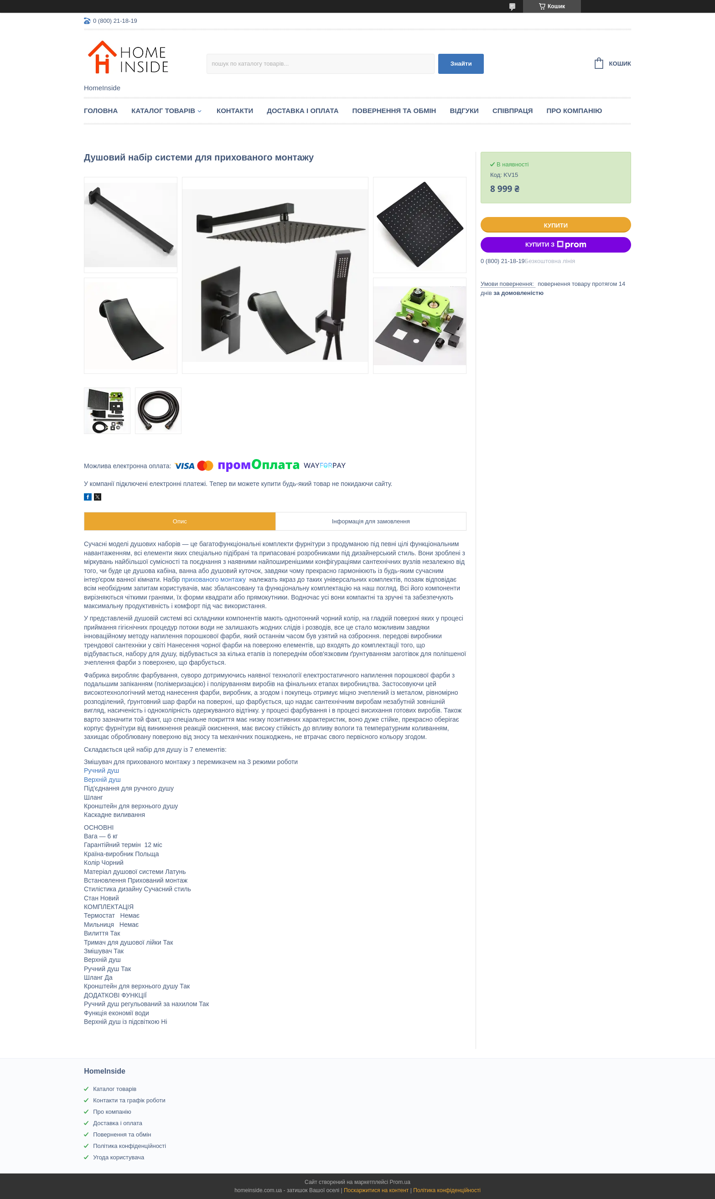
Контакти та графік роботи (129, 1100)
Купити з (555, 245)
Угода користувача (118, 1157)
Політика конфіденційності (129, 1145)
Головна (101, 110)
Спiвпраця (512, 110)
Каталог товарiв (163, 110)
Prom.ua (400, 1182)
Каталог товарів (114, 1088)
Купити (556, 225)
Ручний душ (101, 770)
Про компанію (574, 110)
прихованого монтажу (213, 579)
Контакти (235, 110)
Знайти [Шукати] (461, 63)
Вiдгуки (464, 110)
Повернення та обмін (394, 110)
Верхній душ (102, 779)
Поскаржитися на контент (376, 1190)
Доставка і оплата (302, 110)
